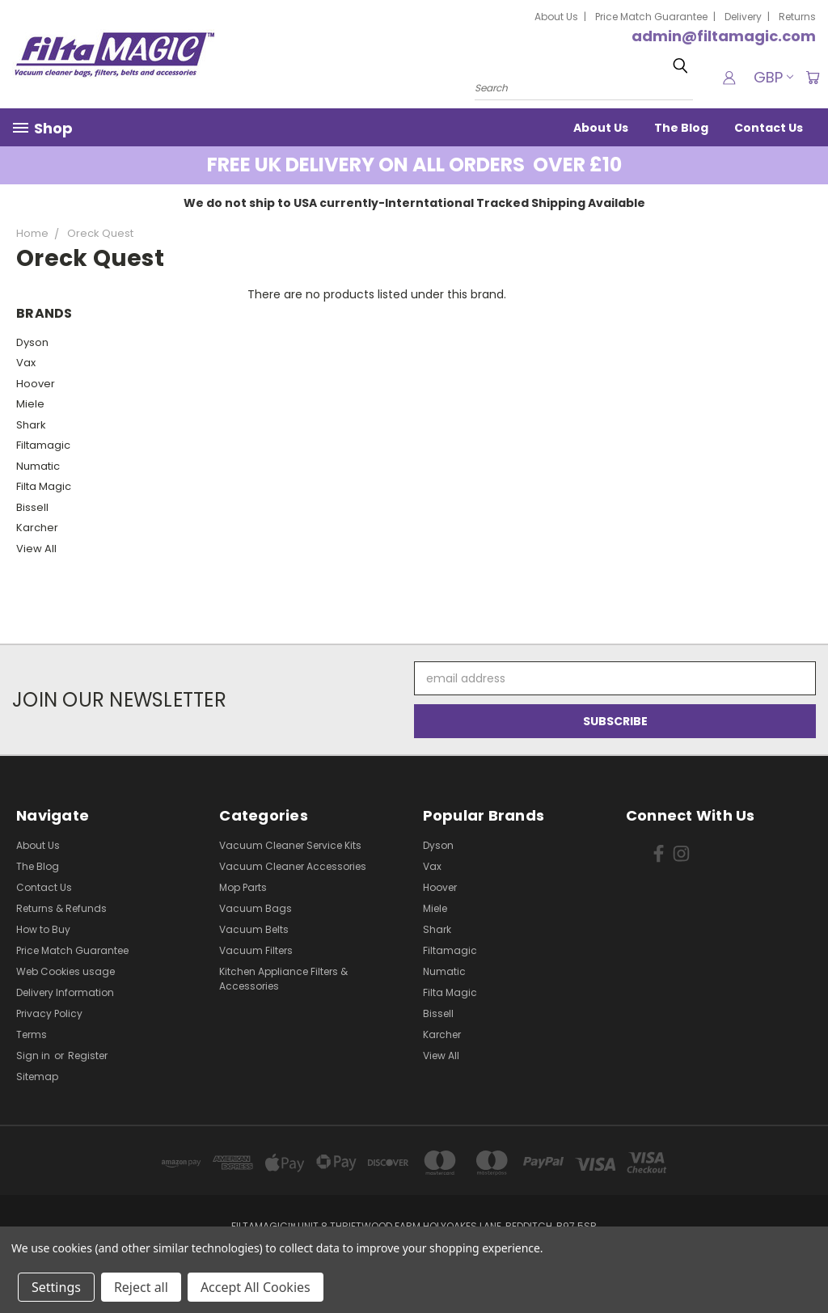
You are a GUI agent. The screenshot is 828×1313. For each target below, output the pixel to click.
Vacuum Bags (255, 908)
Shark (31, 425)
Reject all (141, 1287)
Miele (30, 404)
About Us (556, 16)
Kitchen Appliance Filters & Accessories (283, 979)
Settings (56, 1287)
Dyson (32, 342)
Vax (26, 362)
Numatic (38, 466)
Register (88, 1055)
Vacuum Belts (254, 929)
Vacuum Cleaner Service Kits (290, 845)
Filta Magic (43, 486)
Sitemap (37, 1076)
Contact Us (768, 128)
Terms (31, 1034)
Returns (797, 16)
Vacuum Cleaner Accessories (292, 866)
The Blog (681, 128)
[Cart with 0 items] (812, 78)
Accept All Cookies (255, 1287)
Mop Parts (243, 887)
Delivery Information (65, 992)
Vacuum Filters (256, 950)
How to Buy (43, 929)
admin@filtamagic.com (724, 36)
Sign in (34, 1055)
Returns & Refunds (61, 908)
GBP (771, 77)
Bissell (32, 507)
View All (36, 548)
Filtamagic (43, 445)
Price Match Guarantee (651, 16)
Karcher (37, 527)
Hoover (35, 383)
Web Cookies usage (65, 971)
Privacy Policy (49, 1013)
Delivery (743, 16)
